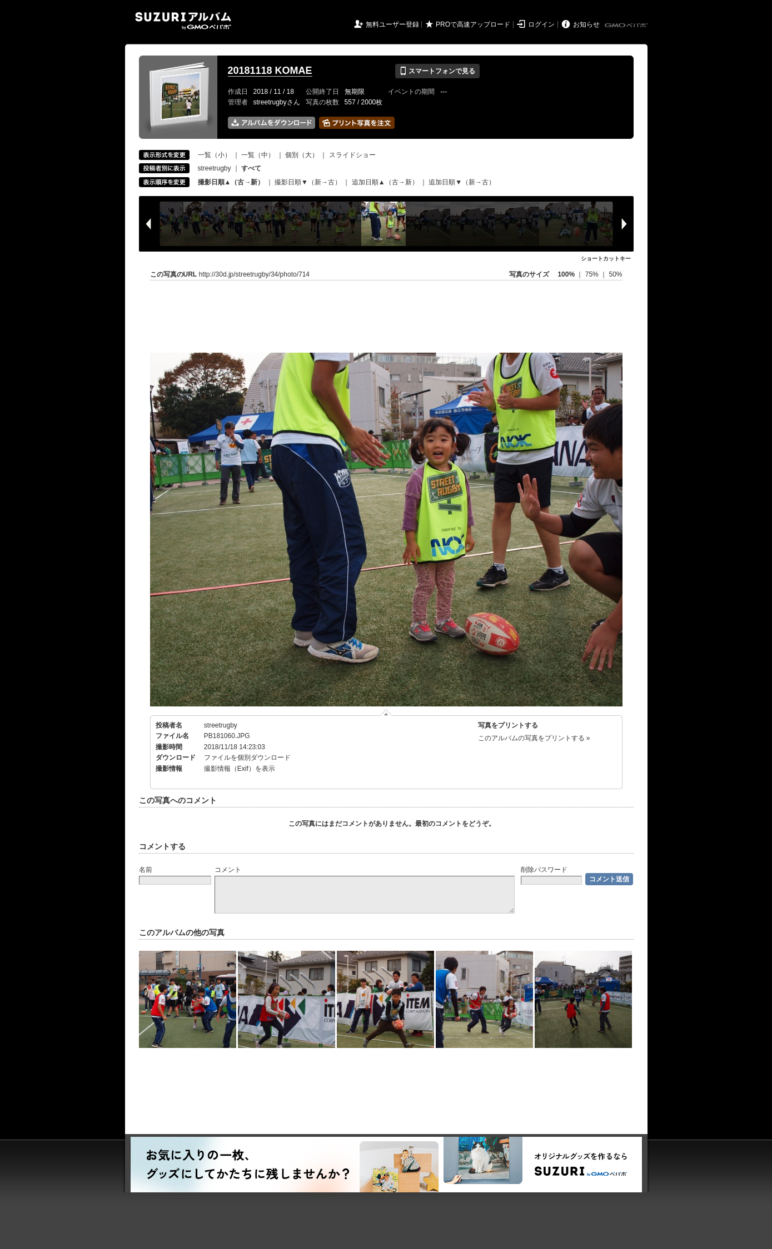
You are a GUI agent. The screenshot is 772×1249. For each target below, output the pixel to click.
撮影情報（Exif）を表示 (239, 769)
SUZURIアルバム (183, 21)
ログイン (541, 24)
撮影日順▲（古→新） (231, 182)
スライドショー (352, 155)
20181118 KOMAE (270, 70)
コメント (228, 870)
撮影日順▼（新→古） (308, 182)
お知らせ (586, 24)
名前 (145, 870)
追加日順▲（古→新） (385, 182)
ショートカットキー (606, 258)
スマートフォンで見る (437, 71)
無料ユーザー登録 (392, 24)
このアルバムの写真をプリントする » (534, 738)
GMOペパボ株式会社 (627, 25)
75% (592, 274)
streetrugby (214, 168)
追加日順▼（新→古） (462, 182)
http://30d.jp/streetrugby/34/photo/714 (254, 274)
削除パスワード (544, 870)
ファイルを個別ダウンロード (247, 757)
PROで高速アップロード (473, 24)
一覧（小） (214, 155)
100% (566, 274)
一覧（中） (258, 155)
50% (615, 274)
